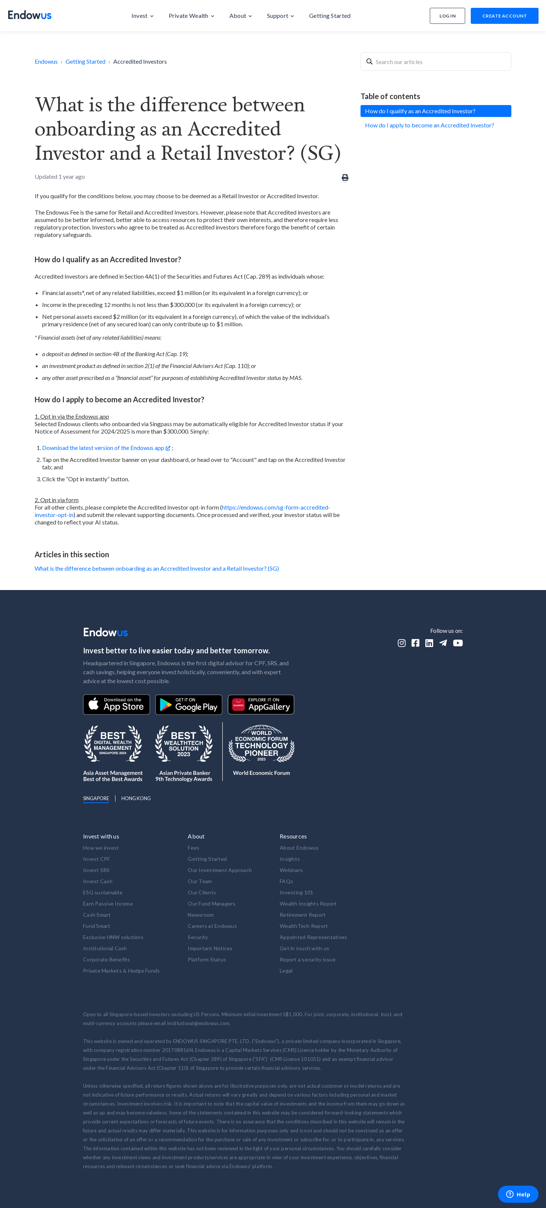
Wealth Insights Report (308, 903)
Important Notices (210, 948)
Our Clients (202, 892)
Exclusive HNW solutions (113, 937)
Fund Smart (97, 926)
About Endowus (299, 847)
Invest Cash (97, 881)
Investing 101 (296, 892)
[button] (142, 15)
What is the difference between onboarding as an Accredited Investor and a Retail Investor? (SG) (157, 568)
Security (198, 937)
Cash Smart (97, 914)
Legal (286, 970)
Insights (290, 859)
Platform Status (207, 959)
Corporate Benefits (106, 959)
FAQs (286, 881)
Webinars (291, 870)
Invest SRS (96, 870)
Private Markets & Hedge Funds (121, 970)
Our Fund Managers (211, 903)
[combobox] (436, 61)
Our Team (200, 881)
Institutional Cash (105, 948)
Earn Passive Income (108, 903)
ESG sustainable (103, 892)
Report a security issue (308, 959)
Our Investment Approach (220, 870)
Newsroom (201, 914)
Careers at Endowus (212, 926)
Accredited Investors (140, 61)
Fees (193, 847)
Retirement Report (303, 914)
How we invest (101, 847)
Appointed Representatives (313, 937)
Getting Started (85, 61)
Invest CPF (96, 859)
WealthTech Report (304, 926)
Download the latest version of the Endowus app (103, 447)
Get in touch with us (304, 948)
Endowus (46, 61)
